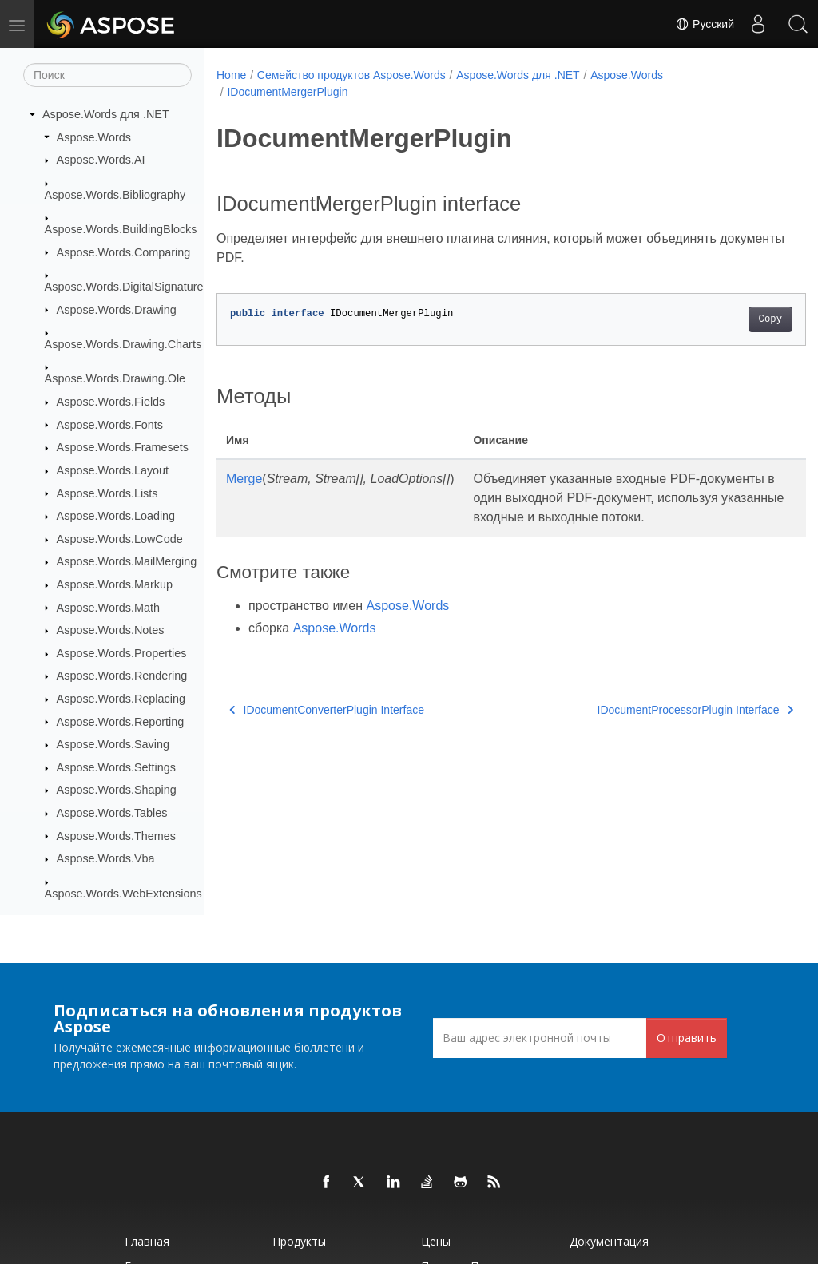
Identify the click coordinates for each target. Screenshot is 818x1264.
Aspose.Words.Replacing (121, 698)
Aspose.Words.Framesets (123, 447)
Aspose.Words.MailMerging (127, 561)
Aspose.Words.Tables (112, 812)
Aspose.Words (94, 137)
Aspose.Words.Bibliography (115, 194)
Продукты (299, 1241)
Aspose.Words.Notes (111, 630)
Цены (436, 1241)
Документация (609, 1241)
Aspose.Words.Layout (113, 470)
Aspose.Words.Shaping (117, 789)
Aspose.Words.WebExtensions (123, 893)
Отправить (687, 1037)
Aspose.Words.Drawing (117, 309)
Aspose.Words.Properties (122, 653)
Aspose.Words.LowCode (120, 539)
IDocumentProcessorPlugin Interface (654, 729)
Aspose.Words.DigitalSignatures (127, 286)
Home (231, 75)
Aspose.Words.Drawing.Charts (123, 344)
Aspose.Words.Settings (116, 767)
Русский (704, 24)
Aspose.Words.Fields (111, 401)
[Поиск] (107, 75)
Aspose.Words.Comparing (124, 252)
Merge (244, 478)
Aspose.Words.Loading (116, 515)
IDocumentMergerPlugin (287, 91)
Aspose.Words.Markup (115, 584)
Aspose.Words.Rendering (122, 675)
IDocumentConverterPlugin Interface (326, 729)
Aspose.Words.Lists (107, 493)
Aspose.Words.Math (108, 607)
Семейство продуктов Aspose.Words (351, 75)
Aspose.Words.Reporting (121, 721)
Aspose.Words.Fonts (110, 424)
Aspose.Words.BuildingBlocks (121, 229)
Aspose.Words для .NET (105, 114)
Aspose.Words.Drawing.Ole (115, 378)
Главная (147, 1241)
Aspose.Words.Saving (113, 744)
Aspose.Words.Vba (106, 858)
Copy (729, 319)
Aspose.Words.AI (101, 159)
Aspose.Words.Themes (116, 836)
